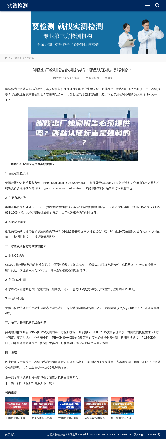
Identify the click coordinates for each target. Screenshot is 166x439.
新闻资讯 (19, 57)
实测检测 (119, 94)
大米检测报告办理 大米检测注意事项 (79, 418)
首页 (9, 57)
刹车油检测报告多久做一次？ (36, 383)
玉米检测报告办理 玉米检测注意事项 (26, 418)
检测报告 (31, 57)
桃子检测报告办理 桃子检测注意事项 (132, 418)
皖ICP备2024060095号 (147, 434)
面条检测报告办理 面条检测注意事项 (52, 418)
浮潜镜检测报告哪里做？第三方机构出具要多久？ (49, 377)
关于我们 (10, 434)
